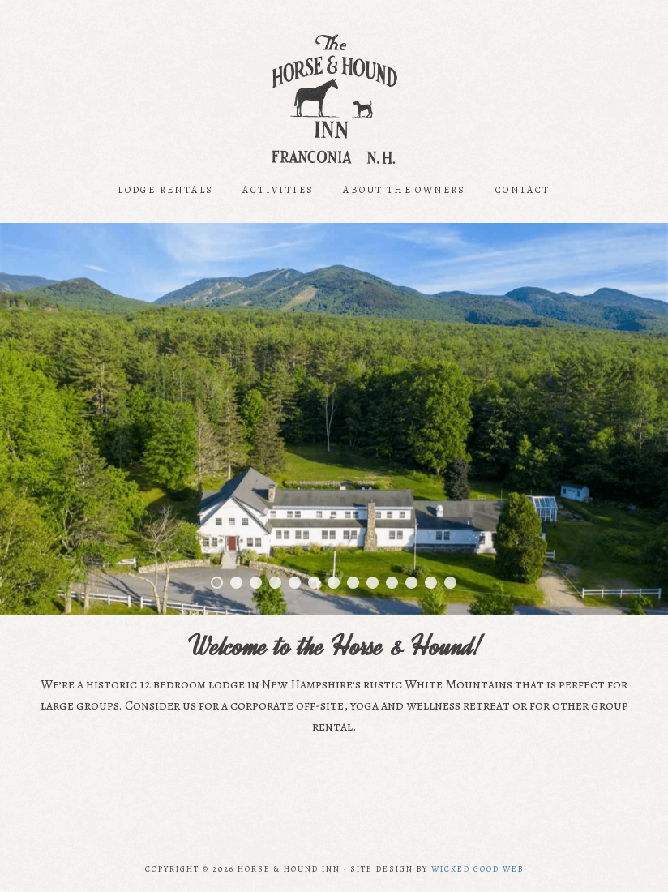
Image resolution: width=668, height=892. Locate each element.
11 (411, 583)
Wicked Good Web (477, 869)
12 (431, 583)
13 (450, 583)
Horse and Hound (334, 98)
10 (392, 583)
